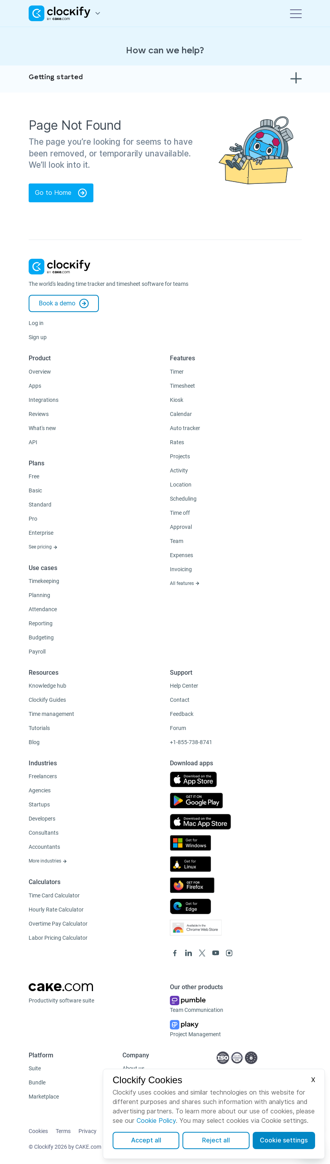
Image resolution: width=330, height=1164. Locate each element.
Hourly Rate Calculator (56, 909)
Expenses (181, 555)
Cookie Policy (156, 1120)
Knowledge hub (47, 686)
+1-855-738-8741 (191, 742)
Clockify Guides (47, 700)
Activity (179, 470)
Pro (33, 519)
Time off (180, 513)
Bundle (37, 1082)
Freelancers (43, 776)
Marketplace (44, 1096)
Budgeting (41, 637)
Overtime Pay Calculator (58, 924)
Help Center (184, 686)
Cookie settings (284, 1140)
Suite (35, 1068)
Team (176, 541)
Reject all (216, 1140)
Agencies (40, 790)
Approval (181, 527)
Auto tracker (185, 428)
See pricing (43, 547)
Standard (40, 504)
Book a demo (64, 303)
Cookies (38, 1131)
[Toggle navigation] (296, 13)
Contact (180, 700)
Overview (40, 372)
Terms (63, 1131)
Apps (35, 386)
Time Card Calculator (54, 895)
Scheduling (183, 499)
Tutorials (39, 728)
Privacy (87, 1131)
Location (180, 484)
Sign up (38, 337)
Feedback (181, 714)
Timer (177, 372)
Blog (34, 742)
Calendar (181, 414)
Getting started (56, 77)
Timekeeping (44, 581)
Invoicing (181, 569)
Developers (42, 818)
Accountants (44, 847)
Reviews (39, 414)
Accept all (146, 1140)
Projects (180, 456)
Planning (39, 595)
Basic (35, 490)
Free (34, 476)
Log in (36, 323)
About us (133, 1068)
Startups (39, 804)
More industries (48, 861)
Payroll (37, 651)
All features (185, 583)
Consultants (43, 833)
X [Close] (313, 1080)
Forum (178, 728)
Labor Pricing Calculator (58, 938)
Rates (177, 442)
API (33, 442)
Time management (51, 714)
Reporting (41, 623)
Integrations (43, 400)
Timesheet (182, 386)
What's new (42, 428)
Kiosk (176, 400)
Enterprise (41, 533)
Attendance (43, 609)
